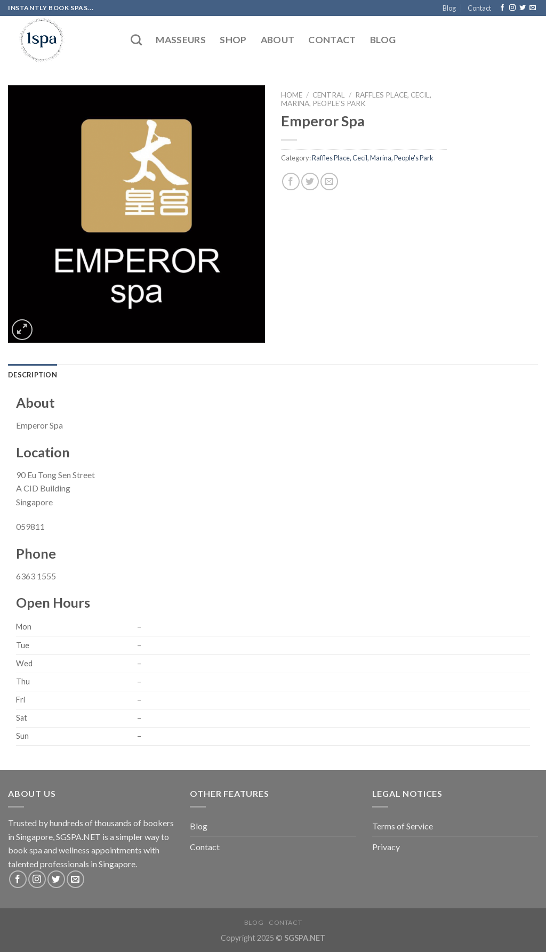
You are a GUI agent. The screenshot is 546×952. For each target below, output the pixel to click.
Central (328, 95)
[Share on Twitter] (310, 181)
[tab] (32, 374)
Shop (233, 39)
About (278, 39)
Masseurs (181, 39)
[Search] (136, 40)
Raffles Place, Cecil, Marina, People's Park (356, 99)
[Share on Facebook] (291, 181)
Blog (449, 8)
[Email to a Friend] (329, 181)
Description (32, 374)
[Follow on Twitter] (522, 8)
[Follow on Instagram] (512, 8)
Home (291, 95)
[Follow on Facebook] (502, 8)
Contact (479, 8)
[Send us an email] (532, 8)
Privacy (386, 847)
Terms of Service (402, 826)
